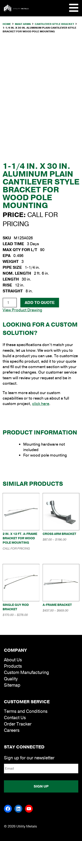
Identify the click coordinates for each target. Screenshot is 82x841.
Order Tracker (17, 724)
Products (13, 666)
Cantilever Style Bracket (54, 24)
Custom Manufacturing (26, 673)
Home (7, 24)
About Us (13, 660)
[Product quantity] (10, 302)
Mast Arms (23, 24)
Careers (11, 730)
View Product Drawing (22, 310)
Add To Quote (40, 302)
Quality (11, 679)
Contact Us (15, 718)
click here (40, 403)
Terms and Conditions (25, 711)
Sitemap (12, 685)
